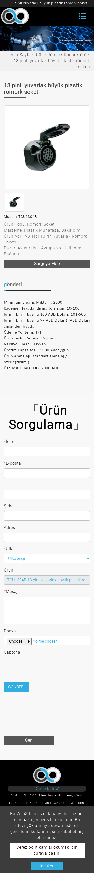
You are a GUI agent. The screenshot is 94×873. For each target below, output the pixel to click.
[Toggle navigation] (82, 16)
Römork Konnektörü (67, 54)
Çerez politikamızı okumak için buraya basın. (47, 850)
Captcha (12, 652)
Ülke (9, 549)
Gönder (16, 687)
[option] (47, 147)
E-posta (12, 463)
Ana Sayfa (21, 54)
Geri (29, 740)
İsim (9, 442)
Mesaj (11, 592)
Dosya (10, 631)
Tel (7, 484)
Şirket (9, 506)
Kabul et (46, 866)
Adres (9, 527)
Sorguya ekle (47, 263)
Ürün (39, 54)
